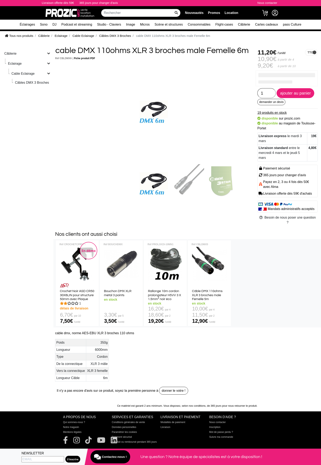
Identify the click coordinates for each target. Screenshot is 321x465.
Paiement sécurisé (122, 437)
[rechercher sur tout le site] (176, 13)
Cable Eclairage (23, 73)
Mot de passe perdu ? (221, 432)
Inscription (214, 427)
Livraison (165, 427)
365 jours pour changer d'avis (98, 3)
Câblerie (244, 24)
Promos (214, 13)
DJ (54, 24)
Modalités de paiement (172, 422)
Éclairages (27, 24)
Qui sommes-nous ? (74, 422)
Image (130, 24)
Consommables (199, 24)
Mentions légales (72, 432)
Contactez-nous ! (110, 457)
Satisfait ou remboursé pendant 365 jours (134, 441)
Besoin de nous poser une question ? (287, 220)
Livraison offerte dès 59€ (58, 3)
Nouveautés (194, 13)
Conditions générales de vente (128, 422)
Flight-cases (224, 24)
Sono (43, 24)
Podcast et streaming (76, 24)
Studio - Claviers (109, 24)
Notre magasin (71, 427)
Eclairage (15, 63)
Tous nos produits (19, 35)
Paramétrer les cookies (124, 432)
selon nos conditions (194, 405)
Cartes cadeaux (266, 24)
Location (231, 13)
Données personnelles (124, 427)
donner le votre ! (173, 390)
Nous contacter (267, 3)
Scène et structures (169, 24)
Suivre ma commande (221, 437)
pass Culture (292, 24)
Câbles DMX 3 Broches (32, 82)
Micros (145, 24)
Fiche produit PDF (84, 58)
